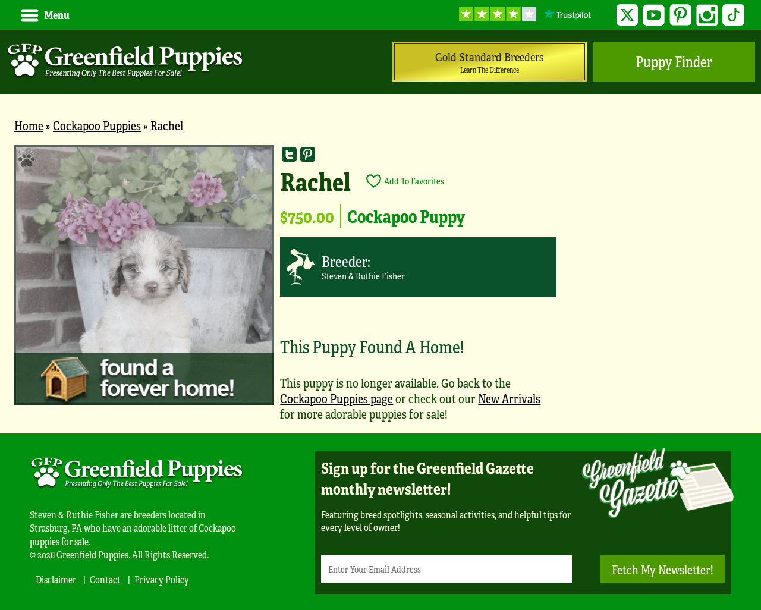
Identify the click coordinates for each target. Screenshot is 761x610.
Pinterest (680, 15)
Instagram (707, 15)
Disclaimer (56, 579)
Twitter (628, 15)
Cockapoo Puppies (97, 125)
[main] (380, 289)
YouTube (654, 15)
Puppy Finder (674, 61)
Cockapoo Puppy (406, 215)
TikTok (733, 15)
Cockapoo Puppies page (336, 398)
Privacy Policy (161, 579)
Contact (105, 579)
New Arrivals (509, 398)
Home (28, 125)
